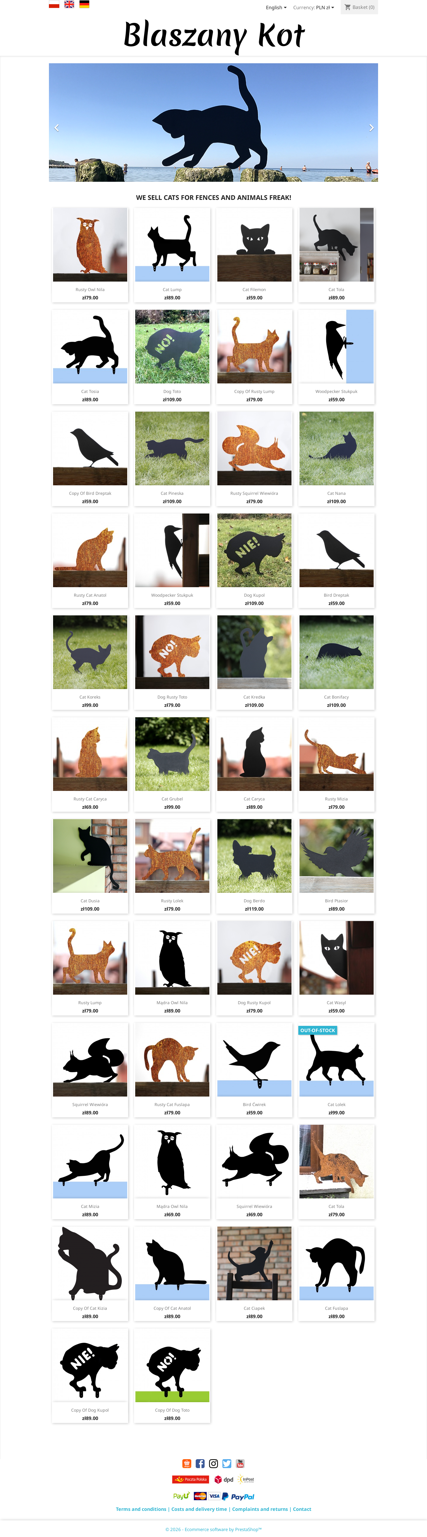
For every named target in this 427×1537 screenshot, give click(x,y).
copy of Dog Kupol (90, 1410)
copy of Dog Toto (172, 1410)
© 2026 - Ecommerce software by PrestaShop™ (213, 1529)
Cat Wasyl (336, 1002)
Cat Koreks (90, 697)
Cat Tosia (90, 391)
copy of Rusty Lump (254, 391)
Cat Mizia (90, 1206)
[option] (213, 122)
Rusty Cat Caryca (90, 799)
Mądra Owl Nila (172, 1002)
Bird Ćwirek (254, 1104)
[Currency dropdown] (326, 8)
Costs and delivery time (199, 1509)
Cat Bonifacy (336, 697)
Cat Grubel (172, 799)
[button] (73, 125)
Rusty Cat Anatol (90, 595)
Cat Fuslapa (336, 1308)
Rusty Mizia (336, 799)
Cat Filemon (254, 289)
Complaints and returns (260, 1509)
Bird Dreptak (336, 595)
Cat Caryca (254, 799)
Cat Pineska (172, 493)
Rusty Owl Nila (90, 289)
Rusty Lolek (172, 900)
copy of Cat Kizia (90, 1308)
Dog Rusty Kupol (254, 1002)
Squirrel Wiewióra (90, 1104)
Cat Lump (172, 289)
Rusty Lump (90, 1002)
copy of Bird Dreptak (90, 493)
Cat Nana (336, 493)
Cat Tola (336, 289)
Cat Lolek (336, 1104)
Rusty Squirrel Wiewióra (254, 493)
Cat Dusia (90, 900)
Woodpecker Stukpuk (336, 391)
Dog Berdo (254, 900)
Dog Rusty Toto (172, 697)
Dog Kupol (254, 595)
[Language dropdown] (277, 8)
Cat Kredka (254, 697)
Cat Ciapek (254, 1308)
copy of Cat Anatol (172, 1308)
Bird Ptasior (336, 900)
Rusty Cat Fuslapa (172, 1104)
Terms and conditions (141, 1509)
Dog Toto (172, 391)
